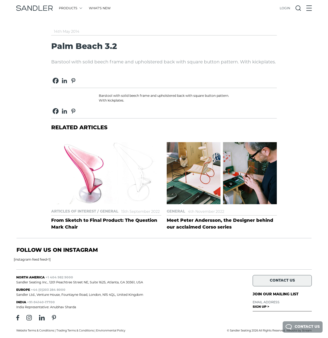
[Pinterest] (73, 81)
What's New (100, 8)
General (109, 211)
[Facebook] (56, 81)
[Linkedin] (64, 81)
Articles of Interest (73, 211)
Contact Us (303, 327)
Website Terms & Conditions (35, 330)
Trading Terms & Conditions (75, 330)
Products (70, 8)
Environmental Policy (110, 330)
